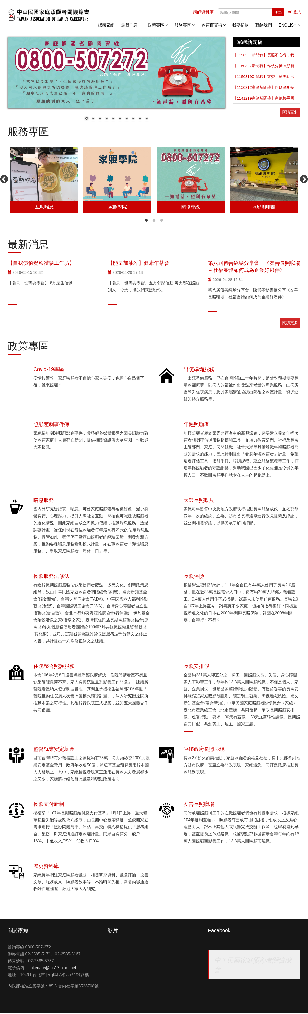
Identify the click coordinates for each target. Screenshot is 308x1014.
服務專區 (185, 25)
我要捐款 (240, 25)
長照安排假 (196, 666)
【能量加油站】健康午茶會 (138, 263)
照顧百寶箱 (213, 25)
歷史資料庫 (46, 866)
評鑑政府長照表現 (204, 749)
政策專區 (158, 25)
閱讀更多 (290, 112)
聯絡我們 (263, 25)
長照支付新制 (48, 804)
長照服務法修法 (51, 576)
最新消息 (131, 25)
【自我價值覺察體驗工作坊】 (41, 263)
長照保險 (194, 576)
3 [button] (161, 221)
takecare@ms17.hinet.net (52, 968)
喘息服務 (43, 501)
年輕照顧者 (196, 424)
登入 (294, 12)
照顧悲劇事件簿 (51, 424)
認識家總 (106, 25)
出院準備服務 (199, 370)
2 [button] (154, 221)
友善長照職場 (199, 804)
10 (146, 119)
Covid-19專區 (48, 370)
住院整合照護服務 (53, 666)
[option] (44, 180)
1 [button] (146, 221)
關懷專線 (295, 64)
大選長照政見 (199, 501)
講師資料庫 (203, 12)
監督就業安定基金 (53, 749)
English (289, 25)
